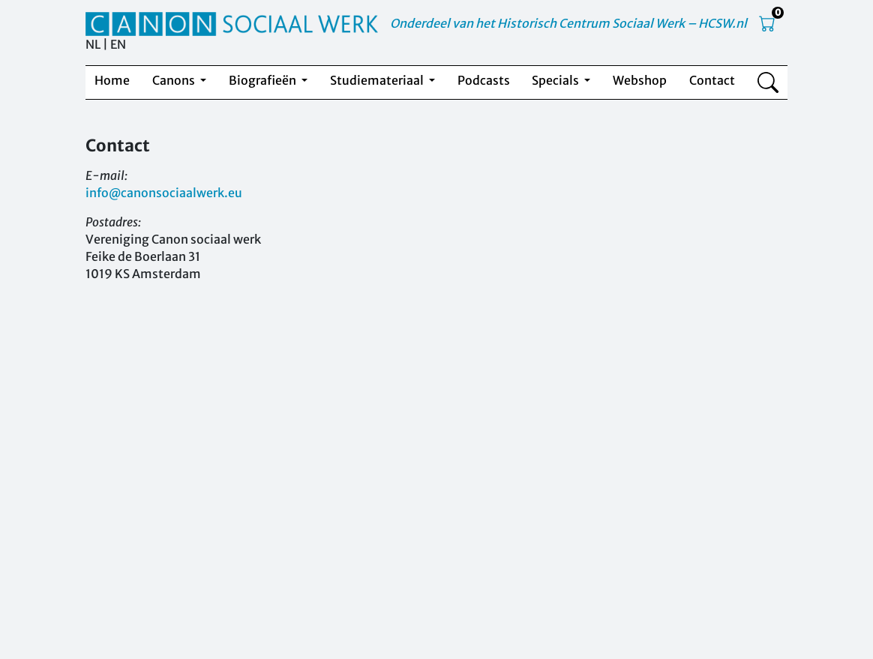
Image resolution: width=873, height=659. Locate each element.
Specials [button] (556, 80)
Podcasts (484, 80)
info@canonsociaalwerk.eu (164, 192)
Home (112, 80)
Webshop (640, 80)
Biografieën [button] (263, 80)
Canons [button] (174, 80)
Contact (712, 80)
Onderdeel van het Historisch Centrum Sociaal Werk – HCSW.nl (568, 23)
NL (93, 44)
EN (118, 44)
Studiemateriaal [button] (378, 80)
